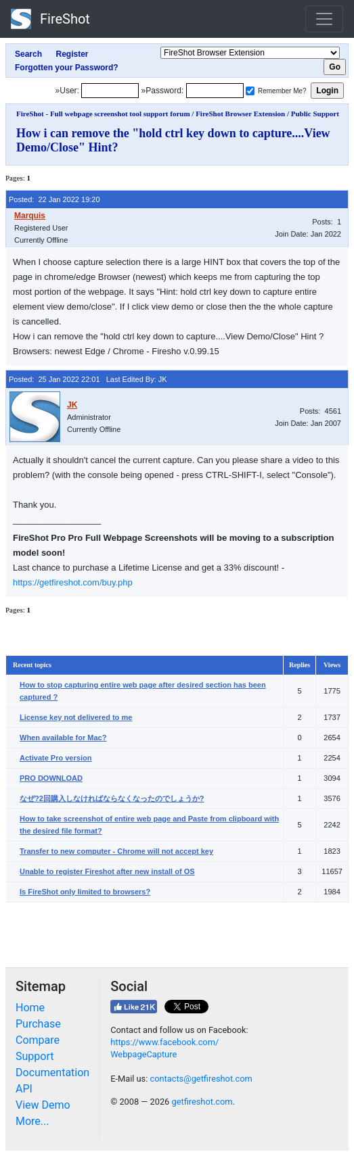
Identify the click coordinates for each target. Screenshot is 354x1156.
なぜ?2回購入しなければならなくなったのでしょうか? (112, 798)
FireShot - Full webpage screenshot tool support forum (103, 114)
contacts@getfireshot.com (201, 1079)
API (24, 1088)
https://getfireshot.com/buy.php (73, 582)
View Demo (43, 1105)
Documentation (52, 1072)
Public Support (315, 114)
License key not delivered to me (76, 717)
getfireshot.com (201, 1102)
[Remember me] (250, 91)
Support (34, 1056)
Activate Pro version (55, 758)
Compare (38, 1040)
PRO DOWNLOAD (51, 778)
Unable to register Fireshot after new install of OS (107, 871)
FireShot (50, 19)
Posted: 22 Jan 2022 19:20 (54, 199)
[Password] (215, 90)
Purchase (38, 1023)
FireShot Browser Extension (240, 114)
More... (32, 1121)
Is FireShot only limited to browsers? (85, 892)
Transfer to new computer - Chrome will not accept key (116, 851)
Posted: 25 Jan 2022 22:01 (54, 379)
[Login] (110, 90)
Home (30, 1007)
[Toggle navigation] (324, 18)
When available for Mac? (63, 737)
